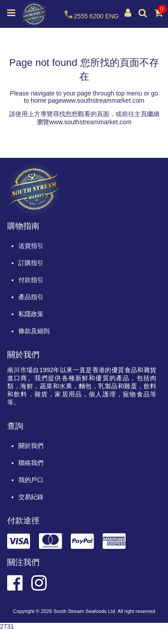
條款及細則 (34, 331)
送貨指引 (30, 245)
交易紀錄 (30, 496)
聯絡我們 (30, 462)
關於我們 (30, 445)
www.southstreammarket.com (103, 100)
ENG (112, 16)
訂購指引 (30, 262)
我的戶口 (30, 479)
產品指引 (30, 296)
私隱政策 (30, 313)
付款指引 (30, 279)
